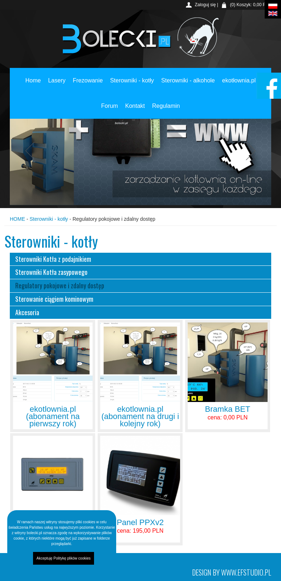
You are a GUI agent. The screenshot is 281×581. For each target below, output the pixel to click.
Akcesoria (27, 312)
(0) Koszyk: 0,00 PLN (250, 4)
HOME (17, 219)
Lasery (56, 80)
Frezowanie (88, 80)
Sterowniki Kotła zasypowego (51, 272)
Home (33, 80)
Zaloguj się (205, 4)
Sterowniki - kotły (132, 80)
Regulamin (166, 106)
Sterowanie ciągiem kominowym (54, 299)
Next (249, 151)
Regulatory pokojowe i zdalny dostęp (59, 285)
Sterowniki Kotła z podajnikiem (53, 259)
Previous (32, 151)
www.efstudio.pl (246, 572)
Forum (109, 106)
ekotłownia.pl (239, 80)
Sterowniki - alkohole (188, 80)
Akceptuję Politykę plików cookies (64, 558)
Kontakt (135, 106)
